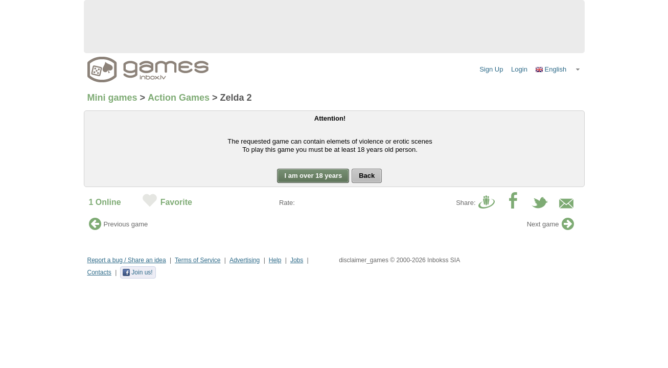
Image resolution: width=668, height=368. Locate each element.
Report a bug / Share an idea (126, 260)
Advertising (244, 260)
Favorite (176, 202)
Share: (465, 202)
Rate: (287, 202)
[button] (558, 69)
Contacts (99, 272)
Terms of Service (197, 260)
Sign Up (491, 69)
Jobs (296, 260)
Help (275, 260)
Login (519, 69)
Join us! (137, 272)
